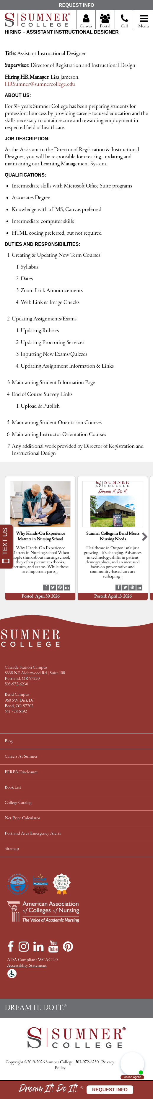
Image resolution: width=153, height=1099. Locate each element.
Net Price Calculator (22, 818)
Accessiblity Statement (27, 965)
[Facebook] (10, 946)
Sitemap (12, 849)
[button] (144, 538)
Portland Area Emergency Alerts (33, 833)
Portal (105, 21)
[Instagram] (24, 946)
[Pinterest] (68, 946)
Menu (143, 21)
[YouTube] (53, 946)
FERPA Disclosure (21, 772)
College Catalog (18, 803)
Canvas (86, 21)
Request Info (76, 5)
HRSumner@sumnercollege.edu (40, 84)
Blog (8, 741)
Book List (13, 787)
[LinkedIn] (38, 946)
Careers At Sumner (21, 756)
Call (124, 23)
